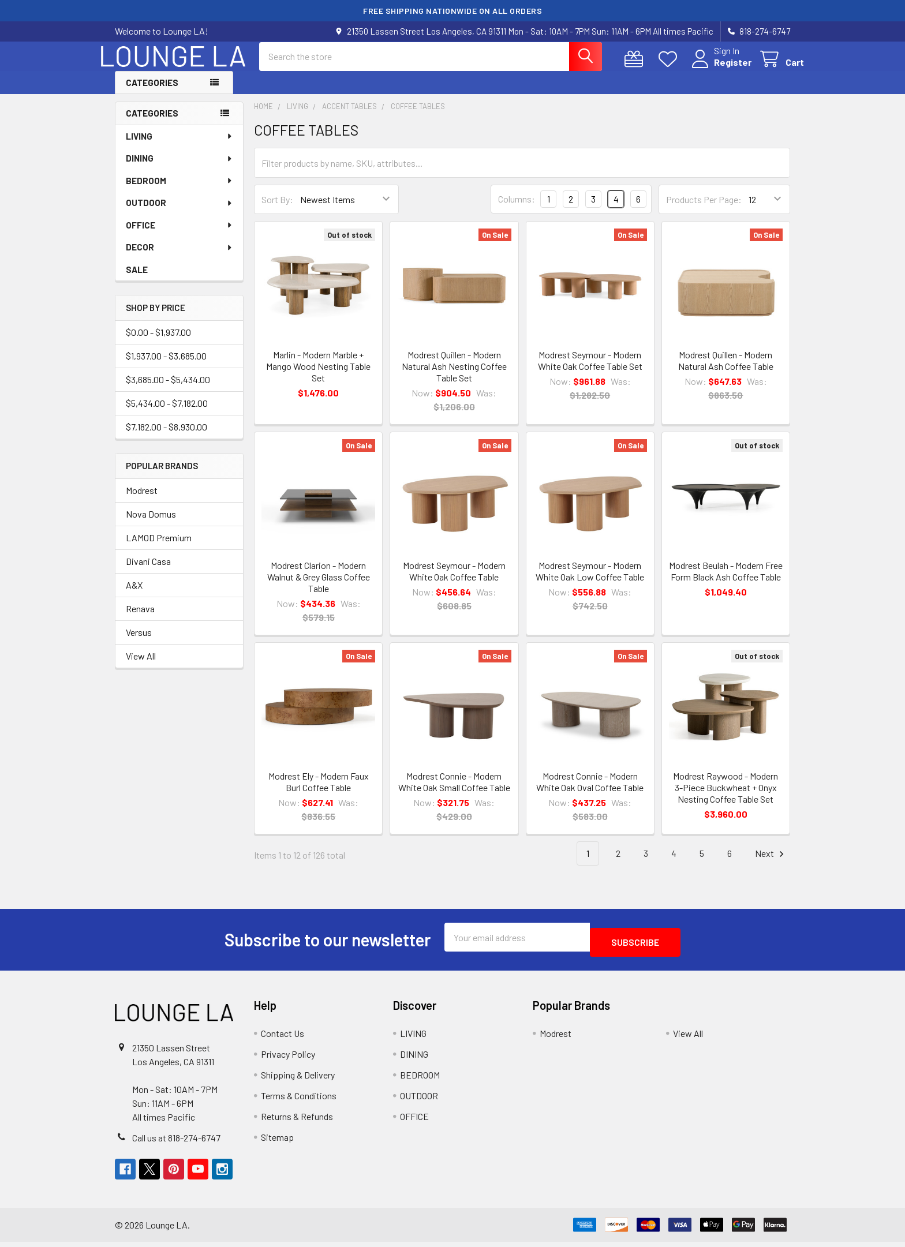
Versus (139, 642)
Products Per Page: (704, 209)
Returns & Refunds (297, 1121)
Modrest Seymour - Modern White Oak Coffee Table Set (590, 371)
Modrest (142, 500)
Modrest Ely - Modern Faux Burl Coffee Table (318, 792)
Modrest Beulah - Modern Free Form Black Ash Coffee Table (726, 581)
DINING (179, 168)
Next (771, 864)
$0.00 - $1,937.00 (158, 342)
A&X (134, 595)
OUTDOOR (179, 213)
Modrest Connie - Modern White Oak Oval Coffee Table (590, 792)
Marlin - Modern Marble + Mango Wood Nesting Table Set (318, 377)
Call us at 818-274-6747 (176, 1142)
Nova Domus (151, 524)
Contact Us (282, 1038)
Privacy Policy (288, 1059)
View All (141, 666)
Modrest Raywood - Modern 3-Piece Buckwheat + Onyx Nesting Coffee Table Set (725, 798)
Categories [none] (152, 123)
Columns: (516, 209)
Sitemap (277, 1142)
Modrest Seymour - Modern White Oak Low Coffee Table (590, 581)
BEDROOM (179, 191)
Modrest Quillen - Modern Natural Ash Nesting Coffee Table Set (454, 377)
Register (719, 68)
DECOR (179, 257)
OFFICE (179, 235)
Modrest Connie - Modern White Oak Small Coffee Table (454, 792)
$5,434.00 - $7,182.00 (167, 413)
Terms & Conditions (298, 1100)
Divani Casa (148, 571)
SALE (137, 280)
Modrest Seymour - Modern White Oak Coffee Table (454, 581)
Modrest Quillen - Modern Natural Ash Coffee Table (725, 371)
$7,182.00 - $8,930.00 (166, 437)
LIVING (179, 146)
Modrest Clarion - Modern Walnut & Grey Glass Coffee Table (318, 587)
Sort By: (277, 209)
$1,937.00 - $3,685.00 (166, 366)
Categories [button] (152, 93)
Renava (140, 618)
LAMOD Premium (159, 547)
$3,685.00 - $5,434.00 (168, 389)
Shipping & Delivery (298, 1079)
